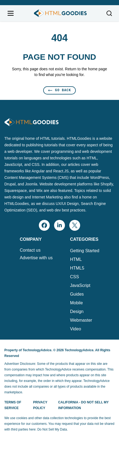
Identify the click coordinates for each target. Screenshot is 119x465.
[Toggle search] (109, 13)
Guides (77, 294)
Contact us (30, 250)
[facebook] (44, 225)
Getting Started (84, 250)
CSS (74, 276)
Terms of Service (12, 405)
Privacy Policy (40, 405)
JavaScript (80, 285)
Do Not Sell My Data (52, 429)
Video (75, 329)
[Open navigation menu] (11, 13)
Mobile (76, 302)
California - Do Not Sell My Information (83, 405)
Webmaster (81, 320)
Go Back (59, 90)
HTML (76, 259)
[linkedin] (59, 225)
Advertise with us (36, 258)
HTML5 (77, 268)
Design (77, 311)
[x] (74, 225)
